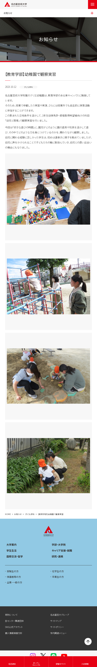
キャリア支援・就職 (62, 550)
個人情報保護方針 (13, 633)
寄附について (11, 614)
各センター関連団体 (14, 620)
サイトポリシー (57, 626)
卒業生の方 (58, 576)
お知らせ (18, 514)
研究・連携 (57, 556)
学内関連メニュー (58, 633)
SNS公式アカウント (14, 626)
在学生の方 (58, 571)
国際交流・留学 (14, 556)
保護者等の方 (14, 576)
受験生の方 (13, 571)
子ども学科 (30, 514)
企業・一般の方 (14, 582)
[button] (48, 197)
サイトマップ (55, 620)
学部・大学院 (59, 544)
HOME (8, 514)
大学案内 (11, 544)
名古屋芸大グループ (59, 614)
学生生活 (11, 550)
